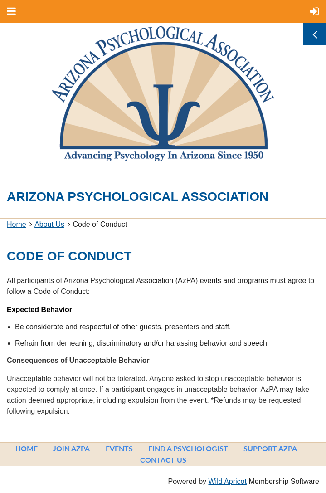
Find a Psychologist (188, 448)
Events (119, 448)
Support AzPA (270, 448)
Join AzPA (71, 448)
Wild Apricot (227, 481)
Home (16, 224)
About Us (49, 224)
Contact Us (163, 459)
